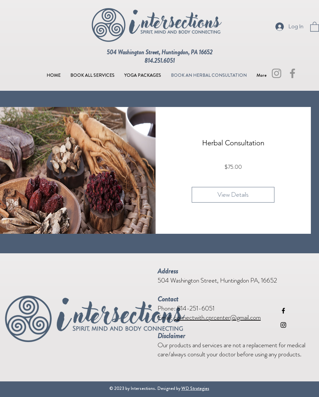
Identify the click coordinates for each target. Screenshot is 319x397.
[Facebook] (292, 73)
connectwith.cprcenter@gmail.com (217, 317)
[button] (314, 26)
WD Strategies (195, 388)
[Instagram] (276, 73)
